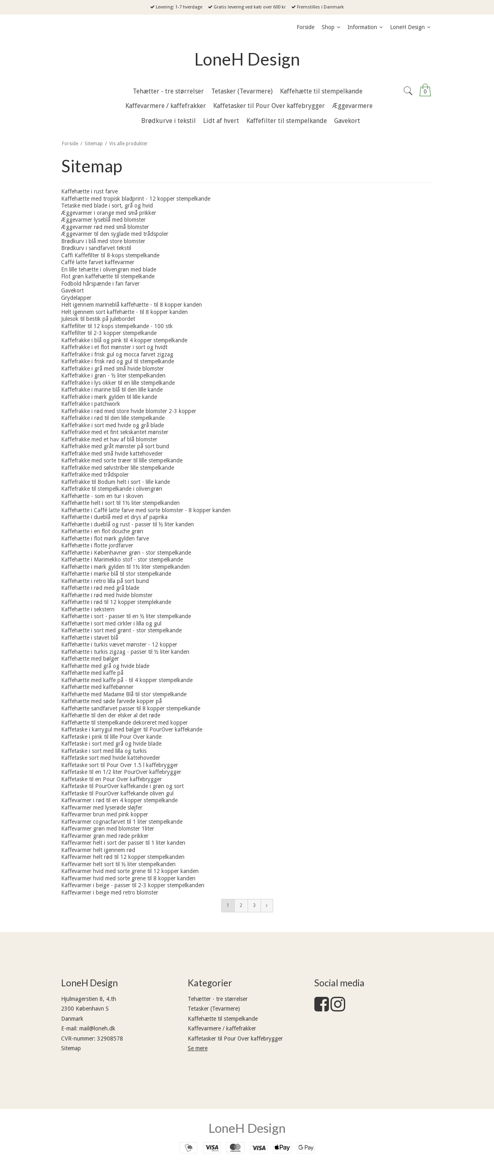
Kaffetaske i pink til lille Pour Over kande (111, 736)
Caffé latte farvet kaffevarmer (97, 262)
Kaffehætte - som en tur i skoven (102, 496)
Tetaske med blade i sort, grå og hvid (107, 205)
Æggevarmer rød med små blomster (105, 227)
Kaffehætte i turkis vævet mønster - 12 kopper (119, 644)
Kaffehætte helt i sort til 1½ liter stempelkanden (120, 503)
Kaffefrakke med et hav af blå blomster (109, 439)
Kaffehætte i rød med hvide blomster (107, 595)
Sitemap (71, 1048)
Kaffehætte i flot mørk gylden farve (105, 538)
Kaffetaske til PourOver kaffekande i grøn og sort (122, 786)
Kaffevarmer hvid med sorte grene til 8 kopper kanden (128, 878)
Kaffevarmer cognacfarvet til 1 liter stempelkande (121, 821)
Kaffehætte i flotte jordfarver (97, 545)
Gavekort (72, 290)
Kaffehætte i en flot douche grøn (102, 531)
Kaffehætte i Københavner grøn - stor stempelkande (126, 552)
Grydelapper (76, 298)
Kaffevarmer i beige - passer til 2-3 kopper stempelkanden (132, 885)
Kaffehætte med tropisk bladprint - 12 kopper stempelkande (135, 198)
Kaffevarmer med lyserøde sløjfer (101, 807)
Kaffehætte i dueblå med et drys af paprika (114, 517)
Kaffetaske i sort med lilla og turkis (103, 751)
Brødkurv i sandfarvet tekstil (96, 248)
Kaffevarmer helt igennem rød (98, 850)
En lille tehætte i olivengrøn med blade (108, 269)
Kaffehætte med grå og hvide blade (105, 666)
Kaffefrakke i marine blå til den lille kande (112, 389)
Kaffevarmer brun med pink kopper (104, 814)
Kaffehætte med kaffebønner (97, 687)
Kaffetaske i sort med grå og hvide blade (111, 743)
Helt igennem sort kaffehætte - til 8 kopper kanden (124, 312)
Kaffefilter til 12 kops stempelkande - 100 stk (117, 326)
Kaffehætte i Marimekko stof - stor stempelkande (122, 559)
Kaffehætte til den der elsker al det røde (110, 715)
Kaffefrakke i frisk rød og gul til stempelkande (117, 361)
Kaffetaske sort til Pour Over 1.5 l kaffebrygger (119, 765)
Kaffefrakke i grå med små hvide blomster (112, 368)
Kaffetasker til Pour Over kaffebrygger (235, 1038)
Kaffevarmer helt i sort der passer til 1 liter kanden (123, 842)
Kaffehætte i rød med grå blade (100, 588)
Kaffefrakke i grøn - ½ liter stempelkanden (113, 375)
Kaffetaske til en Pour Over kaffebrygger (111, 779)
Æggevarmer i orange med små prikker (108, 213)
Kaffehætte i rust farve (89, 191)
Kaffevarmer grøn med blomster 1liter (107, 828)
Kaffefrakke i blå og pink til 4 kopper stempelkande (124, 340)
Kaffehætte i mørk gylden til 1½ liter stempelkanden (125, 567)
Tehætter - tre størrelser (218, 999)
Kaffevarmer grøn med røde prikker (104, 836)
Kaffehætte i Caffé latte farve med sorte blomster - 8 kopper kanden (146, 510)
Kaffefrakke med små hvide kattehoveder (112, 453)
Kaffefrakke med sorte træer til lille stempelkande (121, 460)
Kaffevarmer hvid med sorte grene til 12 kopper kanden (130, 871)
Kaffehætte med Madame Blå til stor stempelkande (124, 694)
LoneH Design (247, 59)
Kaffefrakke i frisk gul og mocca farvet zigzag (117, 354)
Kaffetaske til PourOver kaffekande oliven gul (117, 793)
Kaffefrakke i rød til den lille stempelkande (113, 418)
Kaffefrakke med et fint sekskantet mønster (114, 432)
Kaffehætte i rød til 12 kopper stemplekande (116, 602)
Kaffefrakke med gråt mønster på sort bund (115, 446)
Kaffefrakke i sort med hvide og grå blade (112, 425)
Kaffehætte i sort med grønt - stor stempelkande (121, 630)
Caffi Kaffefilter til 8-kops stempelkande (110, 255)
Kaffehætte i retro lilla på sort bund (105, 581)
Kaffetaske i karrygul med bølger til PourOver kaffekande (131, 729)
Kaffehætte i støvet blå (89, 637)
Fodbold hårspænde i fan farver (100, 283)
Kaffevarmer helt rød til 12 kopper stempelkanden (122, 857)
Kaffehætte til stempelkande (223, 1018)
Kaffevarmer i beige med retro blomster (109, 892)
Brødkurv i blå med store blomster (103, 241)
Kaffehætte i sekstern (87, 609)
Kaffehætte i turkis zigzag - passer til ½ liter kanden (125, 652)
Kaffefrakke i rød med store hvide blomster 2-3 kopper (128, 411)
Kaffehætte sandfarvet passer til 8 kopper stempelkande (130, 708)
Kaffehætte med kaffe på (92, 673)
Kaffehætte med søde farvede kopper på (111, 701)
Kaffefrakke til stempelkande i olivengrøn (111, 488)
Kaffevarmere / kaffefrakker (222, 1028)
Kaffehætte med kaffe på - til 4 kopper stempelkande (127, 680)
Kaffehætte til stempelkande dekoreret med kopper (124, 722)
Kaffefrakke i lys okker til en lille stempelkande (118, 382)
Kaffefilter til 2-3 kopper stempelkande (109, 333)
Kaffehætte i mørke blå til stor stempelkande (116, 573)
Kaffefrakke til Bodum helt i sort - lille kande (115, 482)
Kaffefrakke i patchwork (90, 404)
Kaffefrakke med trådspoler (95, 474)
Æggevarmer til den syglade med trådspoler (114, 234)
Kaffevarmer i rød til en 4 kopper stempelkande (119, 800)
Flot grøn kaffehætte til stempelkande (108, 276)
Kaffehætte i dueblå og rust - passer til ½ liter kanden (127, 524)
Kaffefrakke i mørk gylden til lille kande (109, 397)
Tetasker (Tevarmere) (214, 1008)
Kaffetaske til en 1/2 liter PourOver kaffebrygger (121, 772)
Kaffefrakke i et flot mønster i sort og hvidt (114, 347)
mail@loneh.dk (97, 1028)
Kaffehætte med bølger (90, 658)
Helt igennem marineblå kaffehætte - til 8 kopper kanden (131, 304)
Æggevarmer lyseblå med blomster (103, 219)
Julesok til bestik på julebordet (98, 319)
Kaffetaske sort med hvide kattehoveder (110, 758)
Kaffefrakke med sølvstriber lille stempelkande (117, 467)
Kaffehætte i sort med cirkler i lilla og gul (111, 623)
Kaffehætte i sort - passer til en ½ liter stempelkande (126, 616)
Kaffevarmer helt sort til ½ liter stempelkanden (118, 864)
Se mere (198, 1048)
